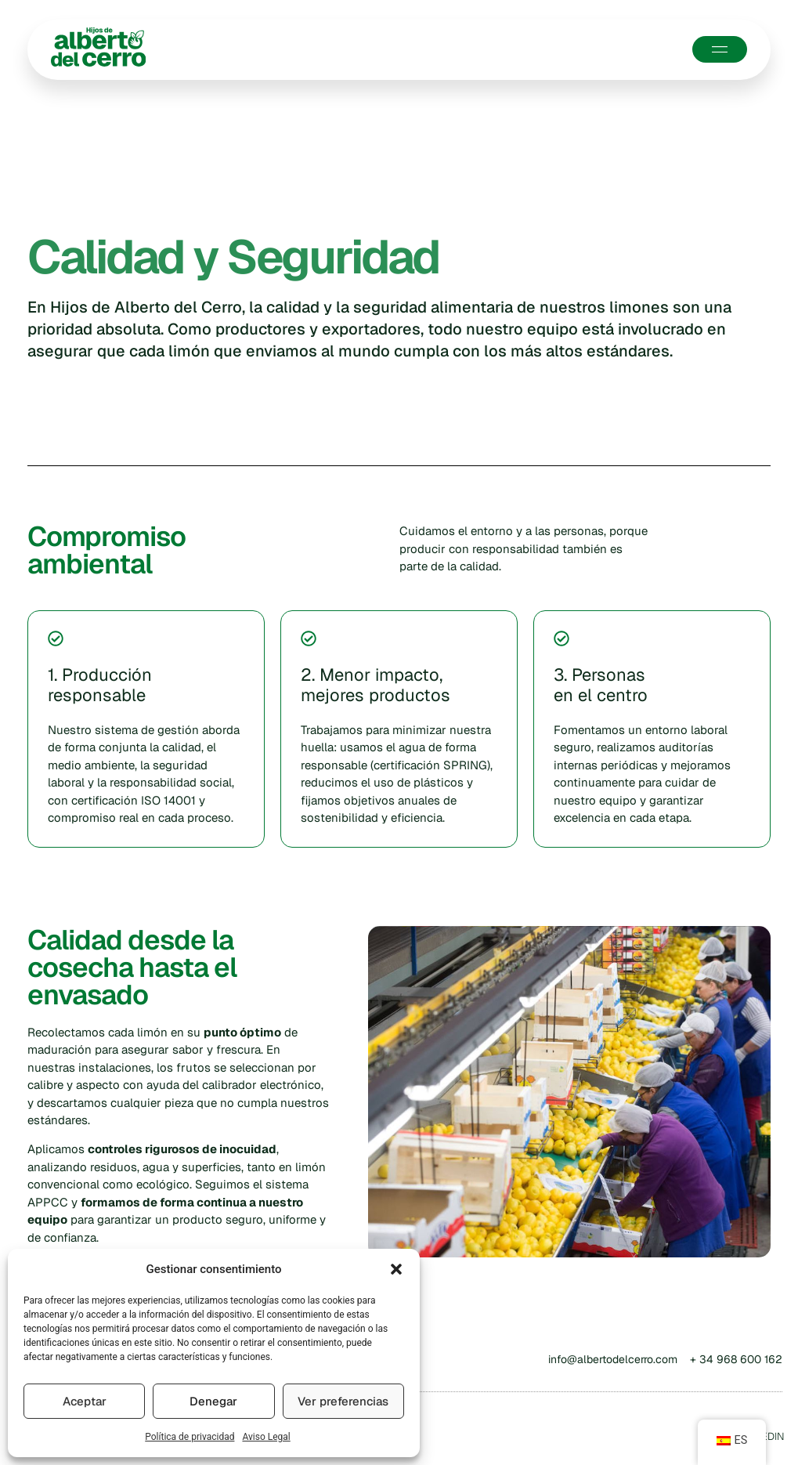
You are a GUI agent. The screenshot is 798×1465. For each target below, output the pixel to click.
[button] (396, 1269)
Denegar (213, 1401)
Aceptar (85, 1401)
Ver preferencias (343, 1401)
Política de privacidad (189, 1436)
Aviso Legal (266, 1436)
